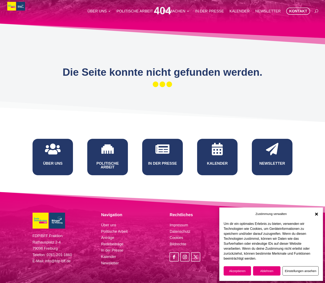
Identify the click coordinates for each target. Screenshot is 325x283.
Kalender (108, 257)
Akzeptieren (237, 271)
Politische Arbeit (114, 231)
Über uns (108, 225)
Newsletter (110, 263)
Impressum (179, 225)
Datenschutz (180, 231)
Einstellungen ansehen (300, 271)
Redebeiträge (112, 244)
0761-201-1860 (59, 255)
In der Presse (112, 250)
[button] (316, 214)
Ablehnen (266, 271)
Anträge (107, 238)
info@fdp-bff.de (58, 261)
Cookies (176, 238)
